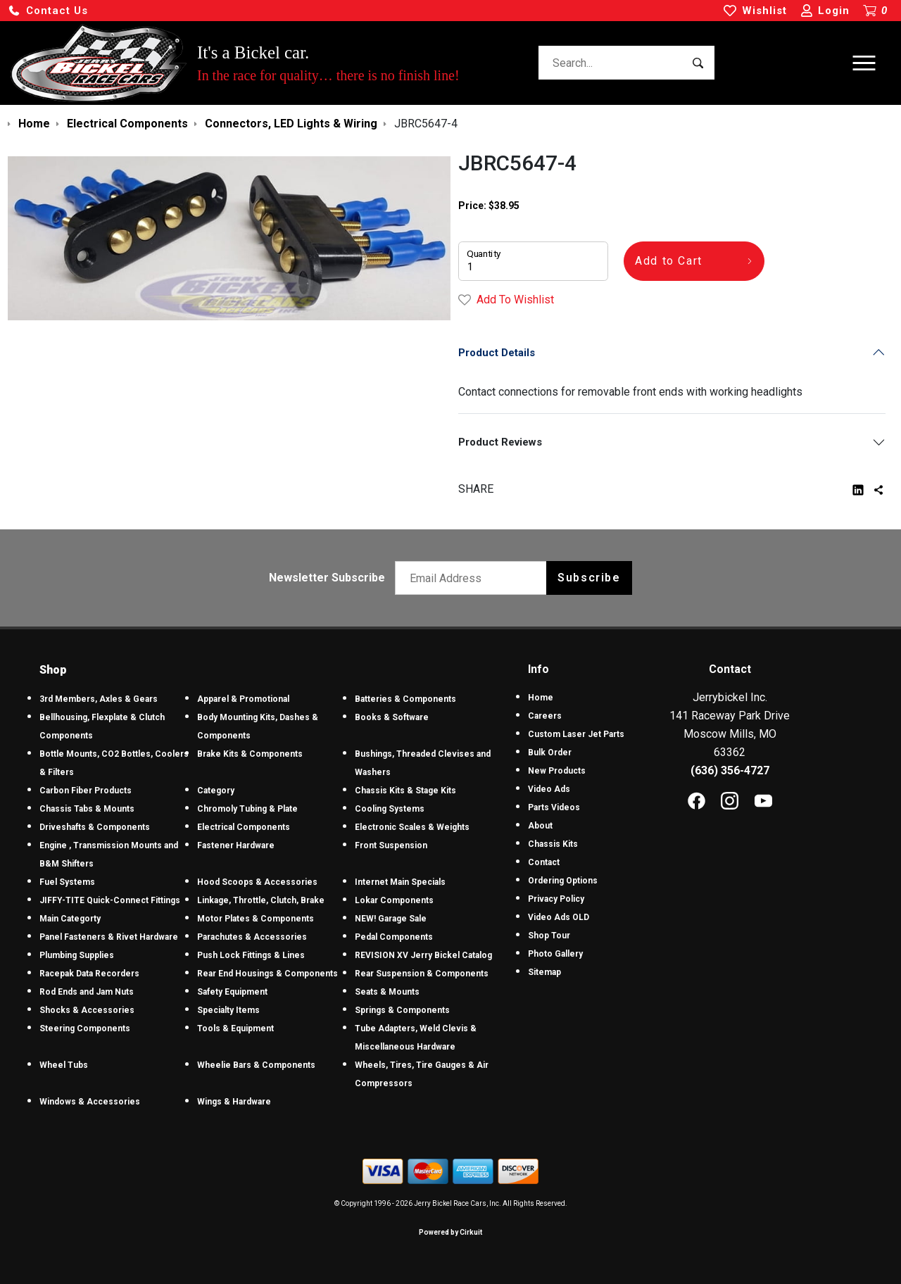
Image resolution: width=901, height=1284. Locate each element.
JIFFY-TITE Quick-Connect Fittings (109, 900)
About (540, 826)
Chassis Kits (553, 844)
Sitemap (544, 972)
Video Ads (549, 789)
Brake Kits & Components (250, 754)
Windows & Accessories (89, 1102)
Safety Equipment (232, 992)
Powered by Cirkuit (450, 1232)
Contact (544, 862)
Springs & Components (402, 1010)
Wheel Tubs (63, 1065)
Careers (545, 716)
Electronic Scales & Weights (412, 827)
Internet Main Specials (400, 882)
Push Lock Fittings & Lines (251, 955)
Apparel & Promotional (243, 699)
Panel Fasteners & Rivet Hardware (108, 937)
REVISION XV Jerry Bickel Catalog (423, 955)
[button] (48, 11)
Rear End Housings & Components (267, 973)
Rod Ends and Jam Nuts (86, 992)
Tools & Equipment (235, 1028)
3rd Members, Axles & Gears (98, 699)
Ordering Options (563, 881)
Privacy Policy (556, 899)
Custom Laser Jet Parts (576, 734)
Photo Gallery (555, 954)
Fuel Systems (67, 882)
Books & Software (392, 717)
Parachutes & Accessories (252, 937)
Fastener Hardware (236, 845)
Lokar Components (394, 900)
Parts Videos (554, 807)
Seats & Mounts (387, 992)
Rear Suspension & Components (422, 973)
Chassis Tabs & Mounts (86, 809)
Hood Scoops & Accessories (257, 882)
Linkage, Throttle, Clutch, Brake (261, 900)
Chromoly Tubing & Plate (247, 809)
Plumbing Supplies (76, 955)
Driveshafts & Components (94, 827)
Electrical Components (243, 827)
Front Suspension (391, 845)
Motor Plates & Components (255, 919)
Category (215, 790)
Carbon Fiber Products (85, 790)
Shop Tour (549, 935)
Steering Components (84, 1028)
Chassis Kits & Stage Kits (405, 790)
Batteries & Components (405, 699)
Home (540, 698)
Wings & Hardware (234, 1102)
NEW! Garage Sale (391, 919)
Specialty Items (228, 1010)
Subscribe (588, 577)
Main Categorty (70, 919)
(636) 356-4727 (730, 770)
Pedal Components (394, 937)
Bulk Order (550, 752)
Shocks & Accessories (86, 1010)
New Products (557, 771)
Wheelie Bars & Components (256, 1065)
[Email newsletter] (474, 578)
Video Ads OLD (558, 917)
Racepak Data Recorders (89, 973)
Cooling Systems (389, 809)
